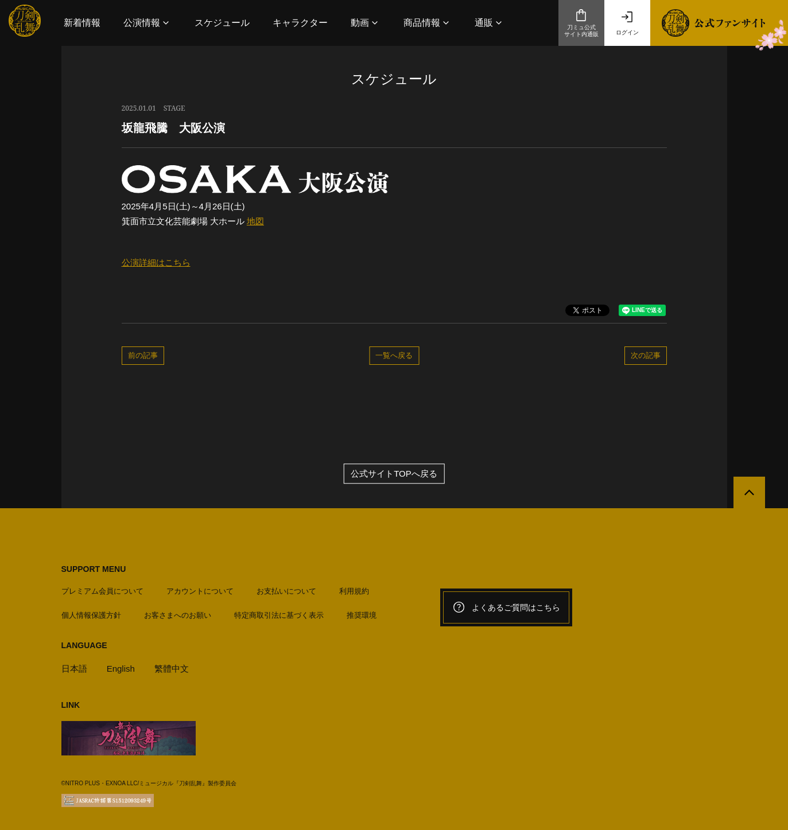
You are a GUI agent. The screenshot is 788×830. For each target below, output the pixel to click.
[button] (147, 22)
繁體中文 (171, 668)
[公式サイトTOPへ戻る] (749, 492)
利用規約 (354, 591)
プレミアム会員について (102, 591)
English (121, 668)
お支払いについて (286, 591)
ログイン (627, 23)
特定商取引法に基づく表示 (279, 615)
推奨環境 (361, 615)
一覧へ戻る (394, 355)
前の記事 (143, 355)
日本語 (74, 668)
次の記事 (646, 355)
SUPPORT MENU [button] (93, 569)
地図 (255, 221)
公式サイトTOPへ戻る (394, 473)
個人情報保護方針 (91, 615)
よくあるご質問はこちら (506, 607)
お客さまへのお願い (177, 615)
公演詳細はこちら (156, 262)
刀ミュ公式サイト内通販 (581, 23)
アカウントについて (200, 591)
